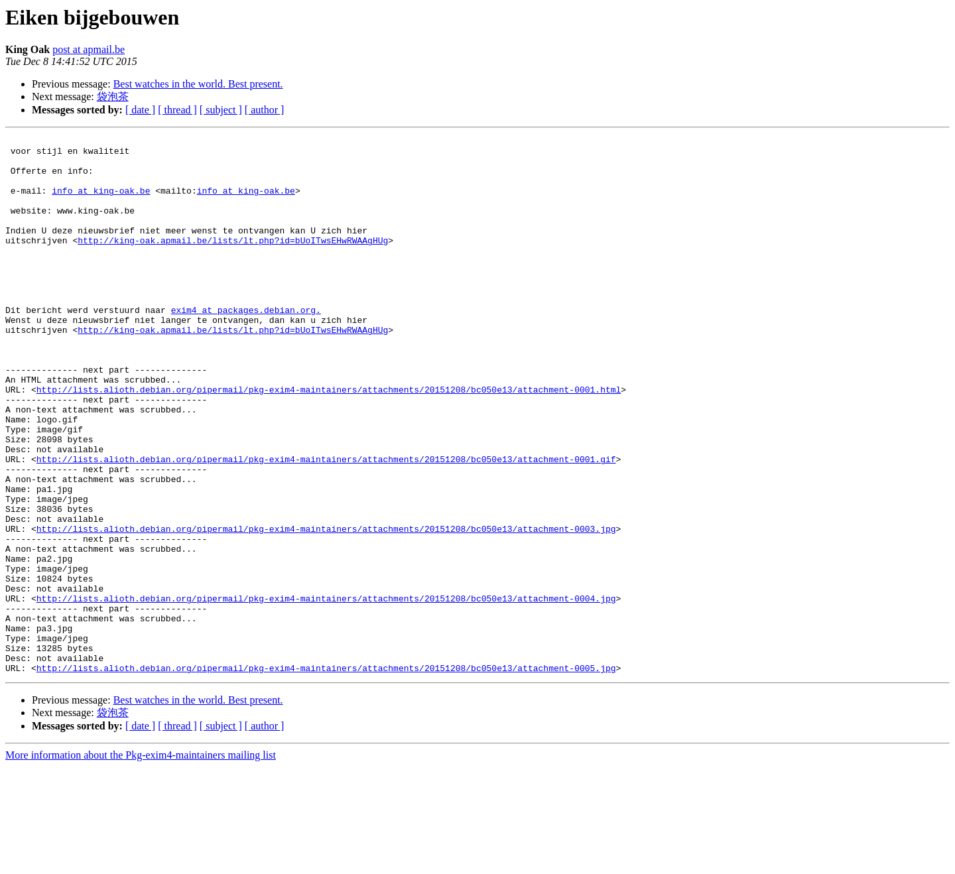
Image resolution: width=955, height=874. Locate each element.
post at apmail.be (88, 49)
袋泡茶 (113, 96)
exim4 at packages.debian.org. (246, 345)
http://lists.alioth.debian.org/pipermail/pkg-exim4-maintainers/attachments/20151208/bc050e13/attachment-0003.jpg (326, 608)
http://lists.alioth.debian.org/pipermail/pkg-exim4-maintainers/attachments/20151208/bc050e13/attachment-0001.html (328, 441)
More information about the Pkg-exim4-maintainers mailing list (140, 862)
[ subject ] (221, 109)
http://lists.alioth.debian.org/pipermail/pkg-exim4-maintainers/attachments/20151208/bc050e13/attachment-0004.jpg (326, 692)
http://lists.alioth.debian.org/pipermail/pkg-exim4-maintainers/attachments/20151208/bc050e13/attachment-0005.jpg (326, 775)
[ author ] (265, 109)
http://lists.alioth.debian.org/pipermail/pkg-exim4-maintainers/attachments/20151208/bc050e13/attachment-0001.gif (326, 525)
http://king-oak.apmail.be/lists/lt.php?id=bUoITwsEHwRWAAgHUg (233, 262)
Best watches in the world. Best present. (198, 84)
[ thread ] (177, 109)
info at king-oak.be (101, 202)
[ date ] (140, 109)
